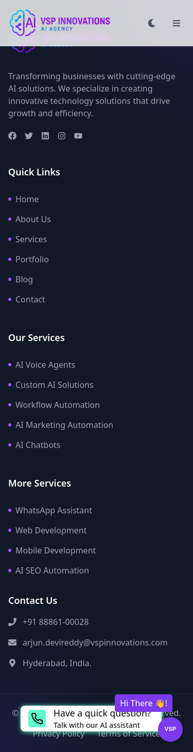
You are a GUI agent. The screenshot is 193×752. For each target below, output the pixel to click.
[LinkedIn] (45, 136)
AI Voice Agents (41, 364)
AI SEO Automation (48, 570)
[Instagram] (62, 136)
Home (23, 199)
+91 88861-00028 (56, 622)
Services (27, 239)
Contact (26, 299)
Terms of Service (129, 733)
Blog (20, 279)
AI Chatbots (34, 445)
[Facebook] (12, 136)
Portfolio (28, 259)
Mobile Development (52, 550)
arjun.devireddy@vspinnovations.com (95, 642)
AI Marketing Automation (60, 425)
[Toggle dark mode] (152, 23)
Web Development (47, 530)
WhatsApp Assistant (50, 510)
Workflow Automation (54, 404)
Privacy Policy (59, 733)
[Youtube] (78, 136)
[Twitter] (29, 136)
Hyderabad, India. (57, 663)
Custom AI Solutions (51, 384)
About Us (29, 219)
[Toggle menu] (176, 23)
